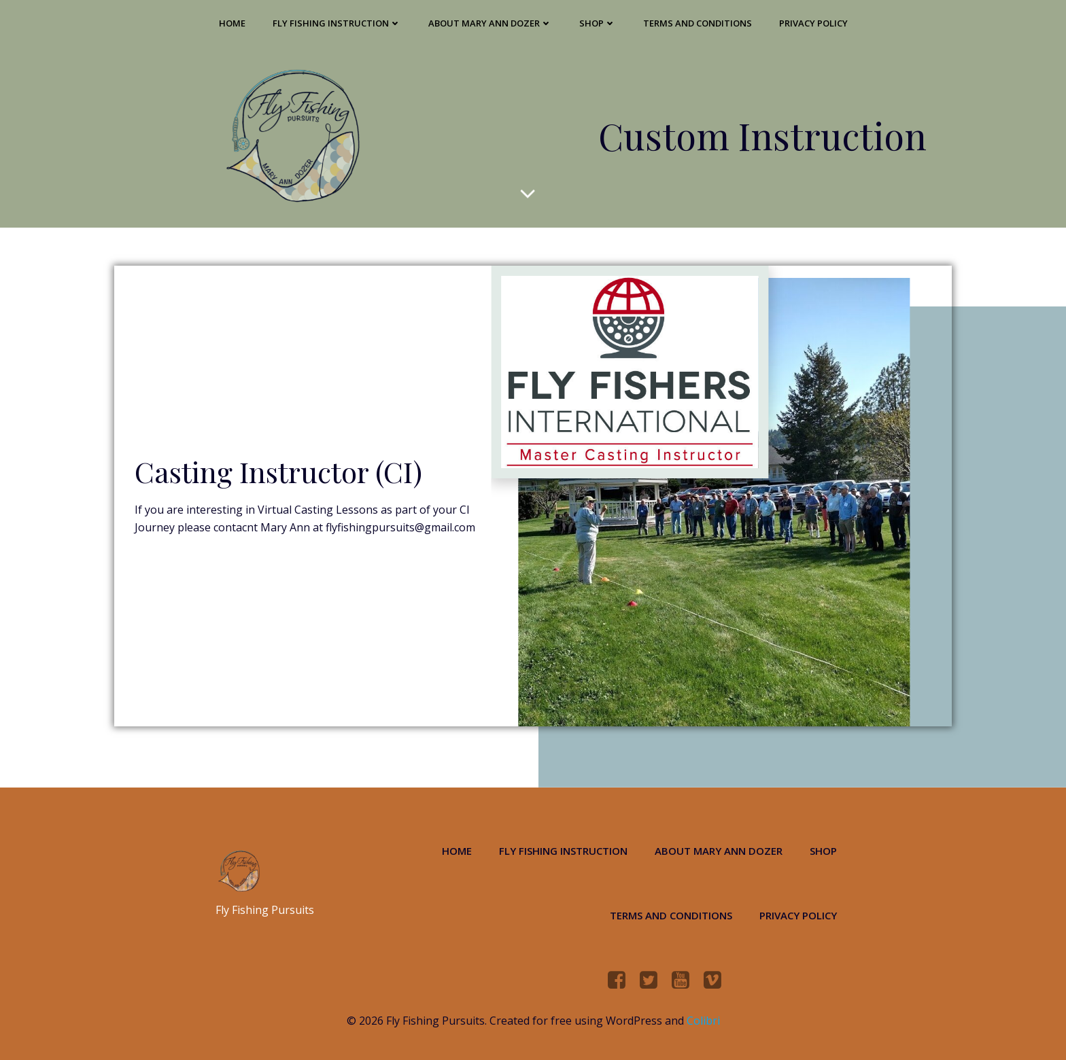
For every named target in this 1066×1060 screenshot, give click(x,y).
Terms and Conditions (697, 23)
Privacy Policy (813, 23)
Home (232, 23)
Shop (597, 23)
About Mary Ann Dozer (490, 23)
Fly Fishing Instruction (337, 23)
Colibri (703, 1020)
